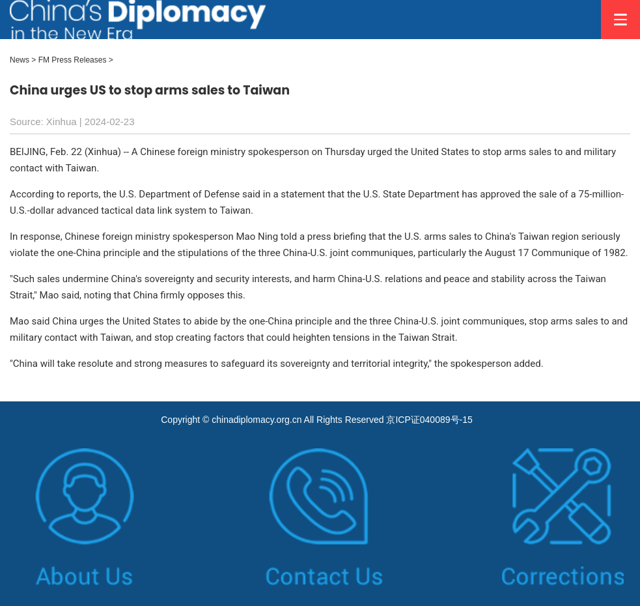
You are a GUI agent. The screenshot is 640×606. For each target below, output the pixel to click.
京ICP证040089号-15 (429, 419)
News (19, 60)
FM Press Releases (72, 60)
